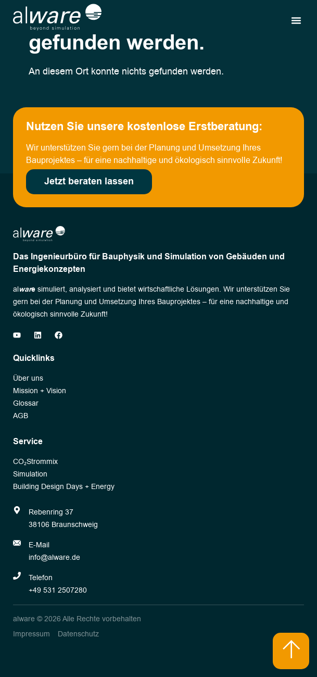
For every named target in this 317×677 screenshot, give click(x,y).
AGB (20, 416)
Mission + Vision (39, 391)
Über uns (28, 378)
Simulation (30, 474)
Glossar (26, 403)
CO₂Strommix (35, 462)
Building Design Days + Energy (64, 487)
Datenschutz (78, 634)
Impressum (31, 634)
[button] (296, 20)
